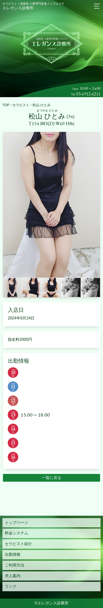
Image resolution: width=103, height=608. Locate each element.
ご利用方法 (14, 565)
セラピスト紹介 (18, 544)
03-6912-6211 (88, 94)
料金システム (16, 533)
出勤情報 (12, 554)
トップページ (16, 523)
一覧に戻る (51, 478)
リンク (11, 586)
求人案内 (12, 576)
